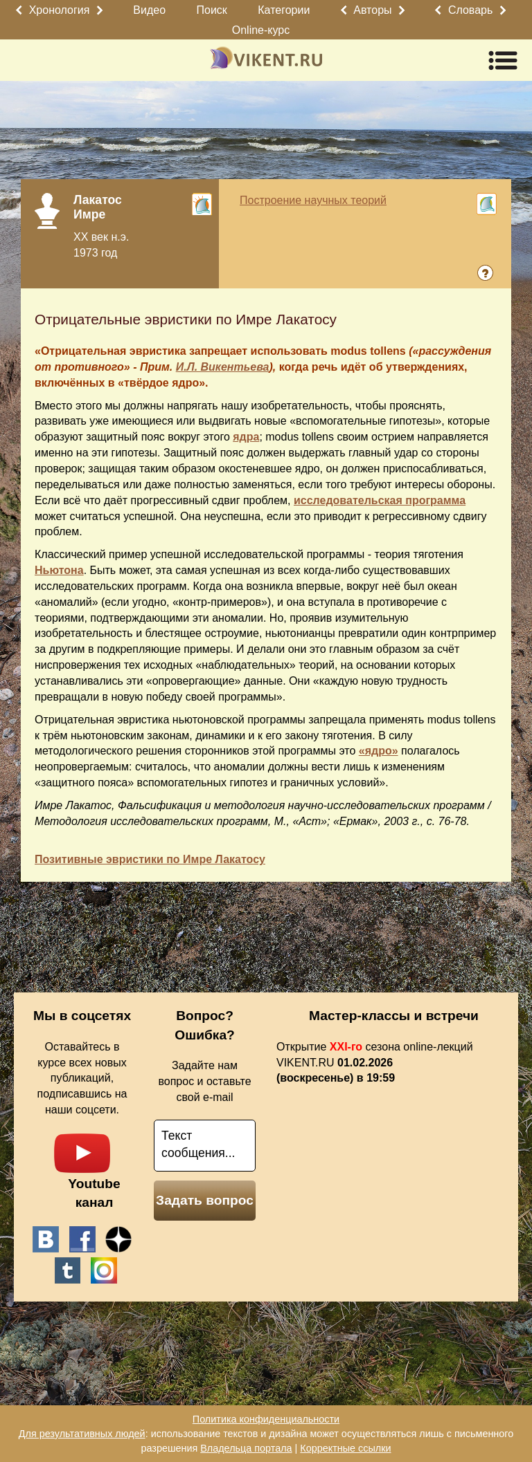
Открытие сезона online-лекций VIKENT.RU (374, 1062)
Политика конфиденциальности (266, 1419)
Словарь (470, 10)
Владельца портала (246, 1448)
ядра (246, 437)
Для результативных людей (82, 1433)
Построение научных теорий (313, 200)
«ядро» (378, 751)
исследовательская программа (380, 500)
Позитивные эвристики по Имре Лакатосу (150, 859)
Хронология (59, 10)
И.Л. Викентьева (222, 367)
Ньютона (59, 570)
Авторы (372, 10)
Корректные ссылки (345, 1448)
